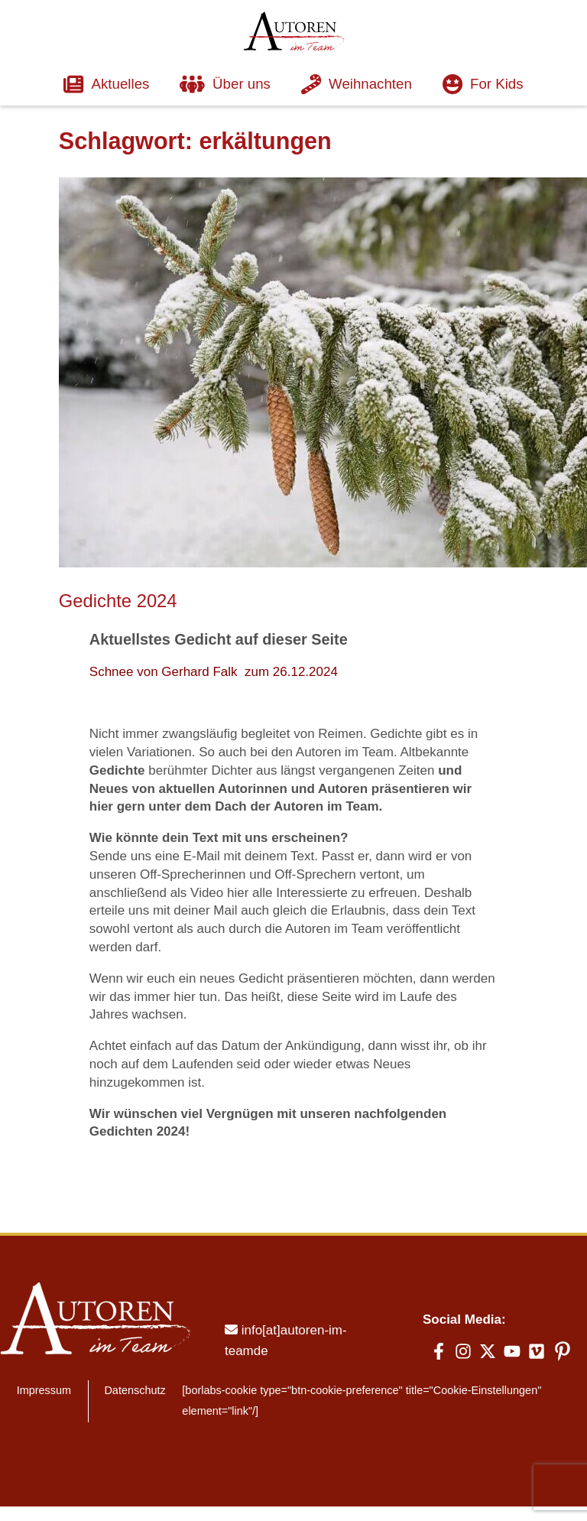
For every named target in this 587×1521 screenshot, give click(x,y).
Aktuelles (104, 83)
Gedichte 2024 (119, 598)
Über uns (225, 83)
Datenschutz (132, 1352)
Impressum (43, 1352)
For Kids (486, 83)
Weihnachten (357, 83)
